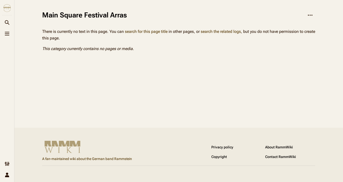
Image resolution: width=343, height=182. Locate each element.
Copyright (219, 157)
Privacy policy (222, 147)
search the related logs (221, 31)
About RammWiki (279, 147)
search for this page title (146, 31)
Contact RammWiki (280, 157)
